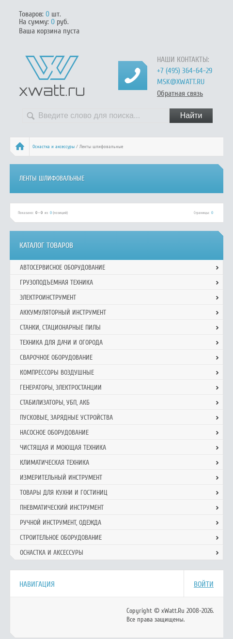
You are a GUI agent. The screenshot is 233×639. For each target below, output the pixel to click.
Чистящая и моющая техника (63, 447)
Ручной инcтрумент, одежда (60, 522)
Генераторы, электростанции (61, 387)
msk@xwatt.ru (180, 82)
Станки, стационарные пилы (60, 327)
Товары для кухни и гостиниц (64, 492)
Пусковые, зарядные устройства (66, 417)
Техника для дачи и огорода (61, 342)
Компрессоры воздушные (57, 372)
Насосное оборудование (54, 432)
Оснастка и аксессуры (53, 147)
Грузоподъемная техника (56, 282)
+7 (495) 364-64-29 (184, 71)
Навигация (37, 584)
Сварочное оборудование (56, 357)
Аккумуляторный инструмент (63, 312)
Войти (204, 584)
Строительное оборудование (61, 537)
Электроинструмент (48, 297)
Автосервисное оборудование (62, 267)
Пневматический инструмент (62, 507)
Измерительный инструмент (61, 477)
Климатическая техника (54, 462)
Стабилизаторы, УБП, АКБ (55, 402)
